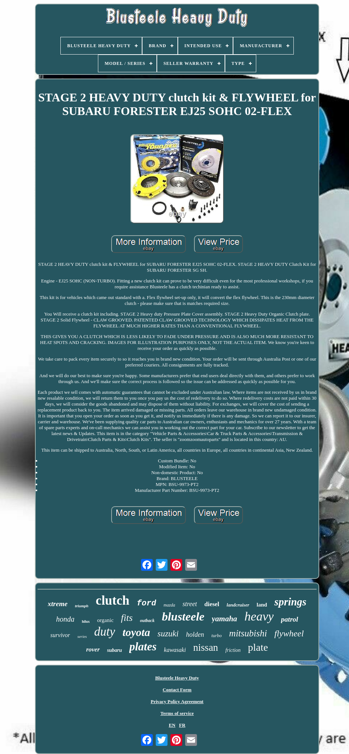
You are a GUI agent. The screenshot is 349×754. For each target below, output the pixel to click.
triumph (81, 606)
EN (172, 725)
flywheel (289, 633)
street (190, 604)
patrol (289, 619)
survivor (60, 635)
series (82, 636)
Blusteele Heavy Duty (177, 678)
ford (146, 603)
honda (65, 619)
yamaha (224, 618)
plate (258, 647)
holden (195, 634)
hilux (86, 621)
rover (93, 649)
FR (182, 725)
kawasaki (175, 650)
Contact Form (177, 689)
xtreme (58, 604)
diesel (211, 604)
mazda (169, 605)
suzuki (168, 633)
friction (232, 650)
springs (290, 602)
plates (142, 646)
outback (147, 620)
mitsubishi (248, 633)
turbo (216, 635)
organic (105, 620)
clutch (112, 600)
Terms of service (177, 713)
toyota (136, 632)
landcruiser (238, 605)
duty (104, 631)
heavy (259, 616)
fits (127, 617)
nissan (205, 647)
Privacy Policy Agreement (177, 701)
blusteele (183, 616)
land (262, 605)
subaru (114, 650)
